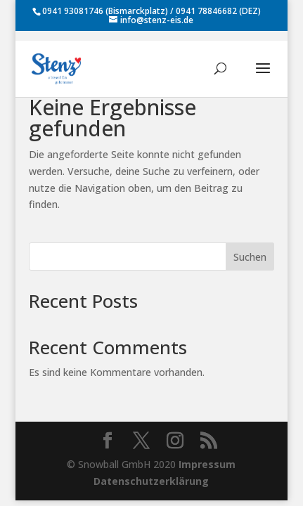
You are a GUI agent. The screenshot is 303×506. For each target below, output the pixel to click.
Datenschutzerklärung (151, 481)
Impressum (207, 464)
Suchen (249, 257)
